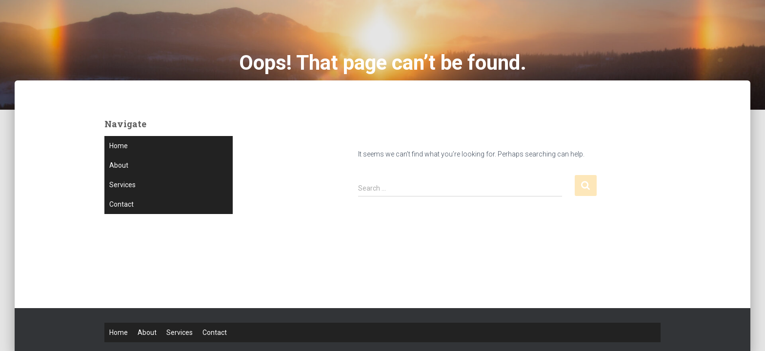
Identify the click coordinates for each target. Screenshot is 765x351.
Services (122, 185)
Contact (121, 204)
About (118, 165)
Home (118, 146)
